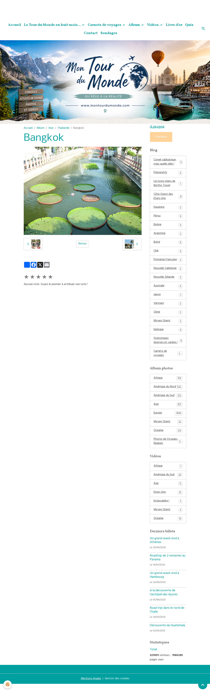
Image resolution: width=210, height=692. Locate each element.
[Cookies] (8, 684)
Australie (168, 289)
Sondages (109, 33)
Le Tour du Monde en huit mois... (52, 25)
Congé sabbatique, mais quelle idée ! (168, 163)
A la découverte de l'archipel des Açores (164, 601)
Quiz (189, 25)
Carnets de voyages (105, 25)
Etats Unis (168, 500)
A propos (161, 137)
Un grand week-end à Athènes (164, 549)
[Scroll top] (202, 684)
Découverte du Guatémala (167, 634)
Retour (82, 244)
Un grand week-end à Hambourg (164, 584)
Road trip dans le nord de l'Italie (167, 618)
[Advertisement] (66, 8)
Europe (168, 419)
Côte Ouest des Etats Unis (168, 198)
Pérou (168, 218)
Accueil (14, 25)
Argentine (168, 236)
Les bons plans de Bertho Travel (168, 185)
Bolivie (168, 227)
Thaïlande (63, 128)
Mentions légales (90, 687)
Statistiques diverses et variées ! (168, 345)
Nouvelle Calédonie (168, 271)
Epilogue (168, 334)
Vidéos (153, 25)
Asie (50, 128)
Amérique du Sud (168, 401)
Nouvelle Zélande (168, 280)
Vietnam (168, 307)
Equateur (168, 209)
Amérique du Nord (168, 392)
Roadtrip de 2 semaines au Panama (167, 566)
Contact (91, 33)
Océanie (168, 437)
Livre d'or (174, 25)
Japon (168, 298)
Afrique (168, 383)
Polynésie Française (168, 263)
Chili (168, 254)
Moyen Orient (168, 325)
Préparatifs (168, 173)
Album (134, 25)
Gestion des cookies (117, 687)
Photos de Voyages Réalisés (168, 448)
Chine (168, 316)
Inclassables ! (168, 509)
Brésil (168, 245)
